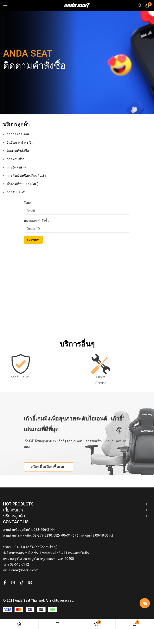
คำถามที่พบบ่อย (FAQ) (22, 184)
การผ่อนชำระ (16, 159)
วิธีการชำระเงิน (18, 134)
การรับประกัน (16, 192)
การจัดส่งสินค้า (17, 167)
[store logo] (77, 5)
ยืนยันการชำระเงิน (20, 142)
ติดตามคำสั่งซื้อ (18, 151)
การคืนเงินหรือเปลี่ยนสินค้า (26, 176)
